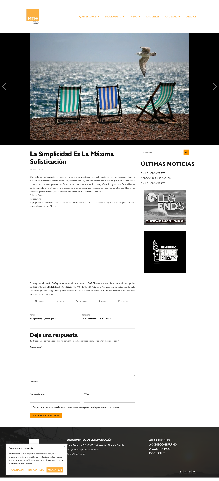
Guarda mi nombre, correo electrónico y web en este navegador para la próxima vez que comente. (76, 410)
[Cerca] (64, 446)
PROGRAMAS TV (115, 16)
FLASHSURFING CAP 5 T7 (153, 173)
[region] (36, 459)
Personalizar (17, 469)
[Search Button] (186, 152)
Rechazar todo (36, 469)
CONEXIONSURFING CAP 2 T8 (156, 178)
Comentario (36, 347)
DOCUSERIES (152, 16)
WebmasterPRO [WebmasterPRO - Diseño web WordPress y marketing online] (33, 476)
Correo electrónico (38, 397)
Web (86, 397)
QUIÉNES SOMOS (89, 16)
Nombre (33, 384)
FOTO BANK (172, 16)
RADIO (135, 16)
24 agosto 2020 (36, 169)
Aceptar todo (55, 469)
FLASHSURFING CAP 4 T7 (153, 183)
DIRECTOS (191, 16)
